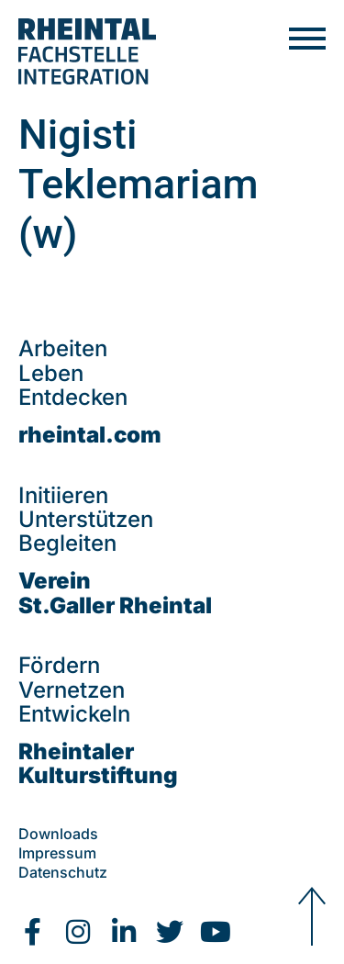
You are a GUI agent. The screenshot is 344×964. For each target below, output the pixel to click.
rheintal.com (89, 434)
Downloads (58, 833)
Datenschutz (62, 872)
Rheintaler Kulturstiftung (98, 763)
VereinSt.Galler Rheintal (115, 592)
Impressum (57, 853)
